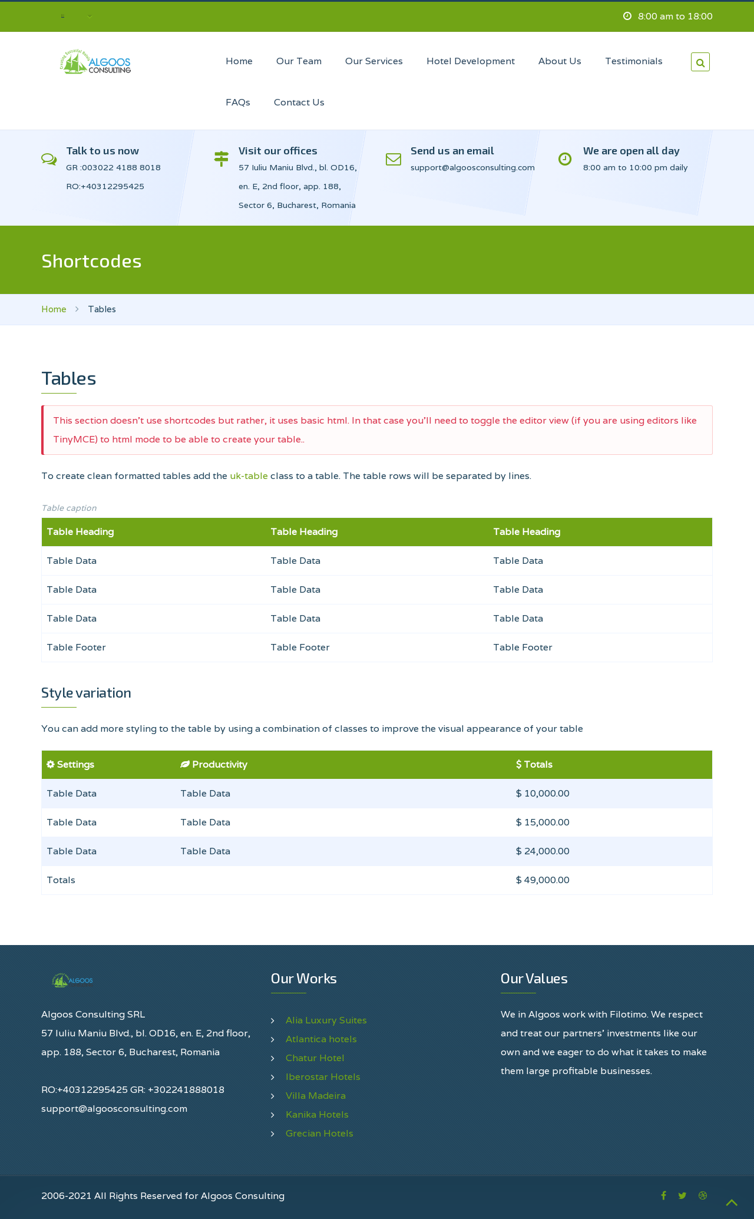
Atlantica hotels (321, 1039)
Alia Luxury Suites (326, 1020)
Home (54, 309)
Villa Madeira (316, 1095)
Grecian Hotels (319, 1133)
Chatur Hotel (315, 1058)
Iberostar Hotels (323, 1077)
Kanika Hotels (317, 1114)
